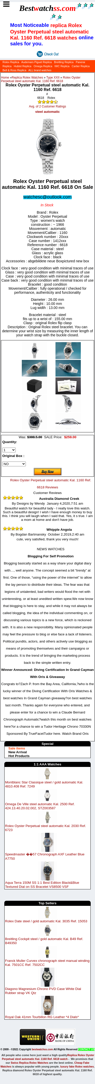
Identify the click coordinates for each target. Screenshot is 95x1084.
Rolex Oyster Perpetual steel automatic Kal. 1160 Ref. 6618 (41, 79)
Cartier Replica (80, 66)
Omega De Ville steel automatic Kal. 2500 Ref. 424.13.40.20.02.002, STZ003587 (40, 806)
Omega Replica (43, 66)
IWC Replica (61, 66)
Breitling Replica (63, 62)
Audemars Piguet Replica (36, 62)
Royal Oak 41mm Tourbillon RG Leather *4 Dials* (42, 1017)
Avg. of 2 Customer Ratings (47, 106)
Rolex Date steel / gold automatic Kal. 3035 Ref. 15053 (46, 921)
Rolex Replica (11, 62)
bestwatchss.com (42, 1049)
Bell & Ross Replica (14, 70)
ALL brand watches (39, 70)
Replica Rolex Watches (27, 77)
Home (5, 77)
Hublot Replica (22, 66)
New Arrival (17, 752)
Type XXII (53, 77)
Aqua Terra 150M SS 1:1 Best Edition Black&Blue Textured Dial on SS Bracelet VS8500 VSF (42, 885)
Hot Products (19, 756)
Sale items (16, 748)
